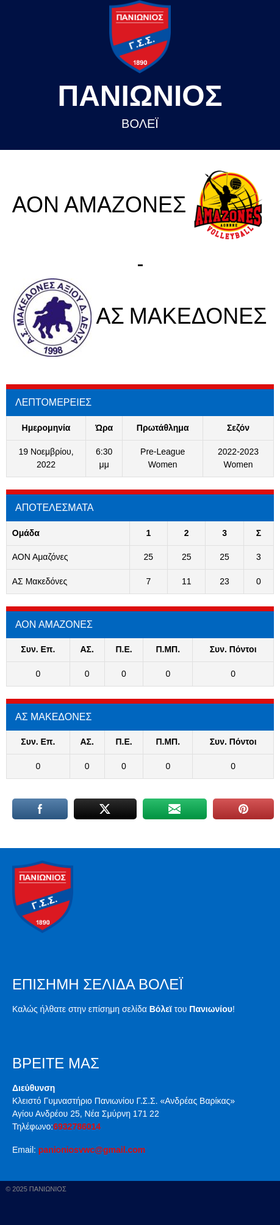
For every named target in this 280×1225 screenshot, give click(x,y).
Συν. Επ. (38, 649)
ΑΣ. (87, 649)
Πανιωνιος (140, 96)
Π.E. (123, 649)
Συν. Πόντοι (233, 649)
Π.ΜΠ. (168, 649)
